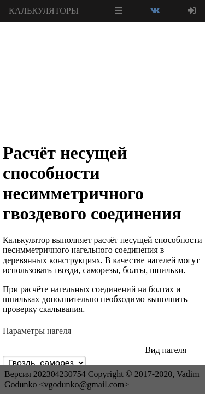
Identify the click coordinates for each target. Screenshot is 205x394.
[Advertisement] (103, 49)
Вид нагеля (165, 350)
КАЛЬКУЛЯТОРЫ (44, 10)
